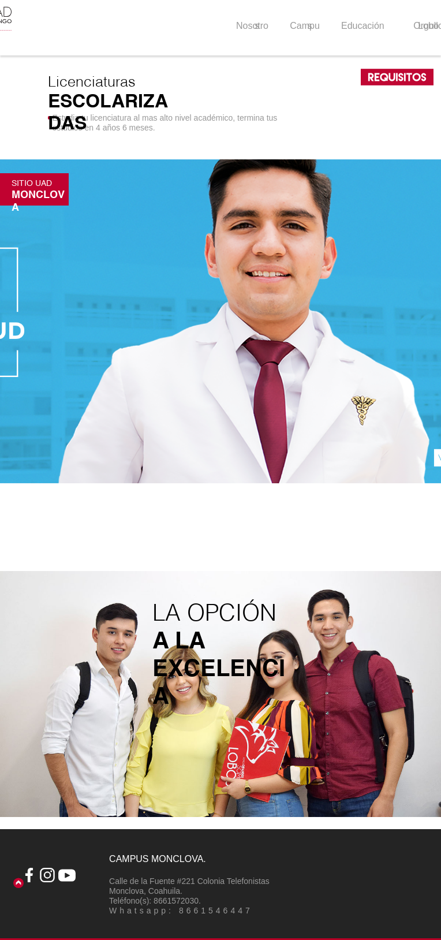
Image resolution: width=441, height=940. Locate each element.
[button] (220, 321)
